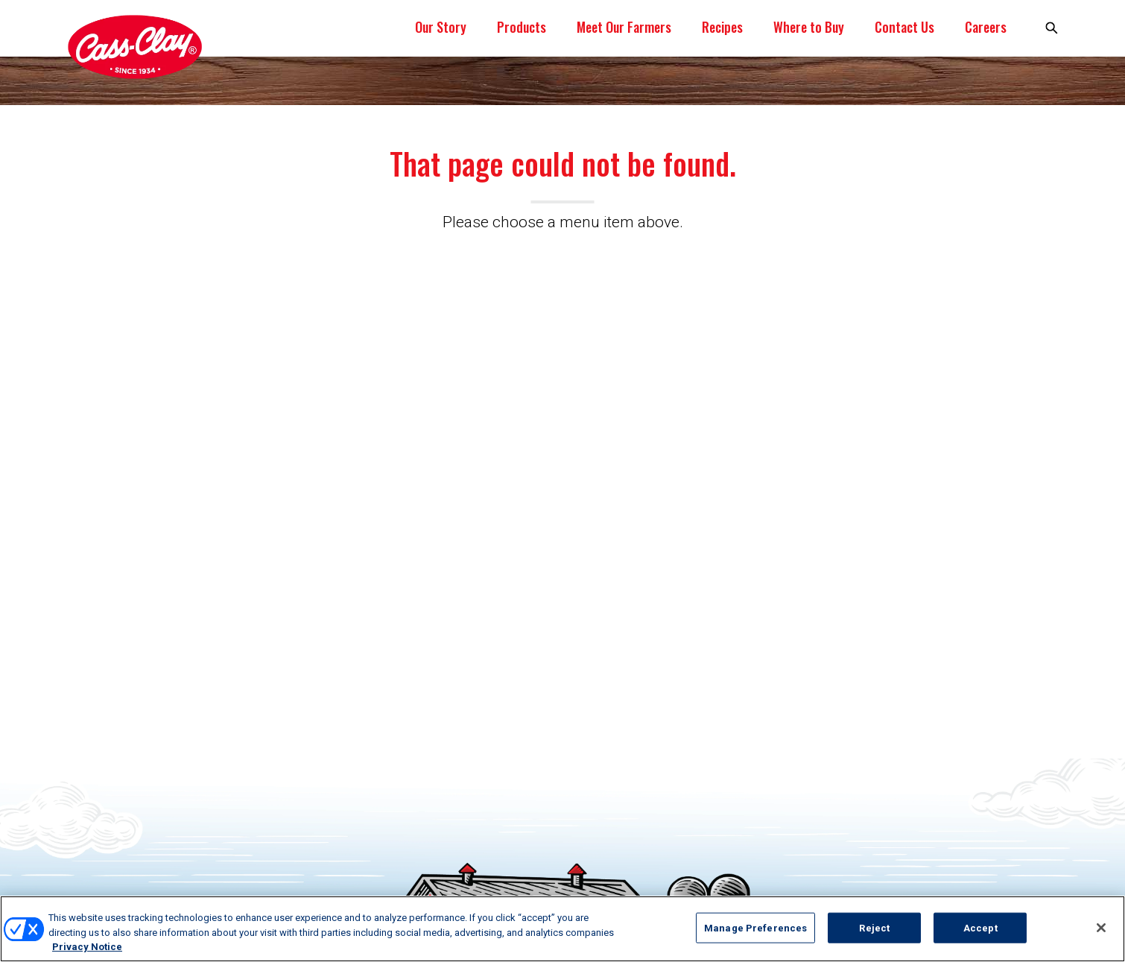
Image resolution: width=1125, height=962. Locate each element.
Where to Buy (808, 27)
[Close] (1101, 927)
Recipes (722, 27)
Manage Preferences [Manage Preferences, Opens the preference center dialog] (755, 927)
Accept (980, 927)
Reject (874, 927)
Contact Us (904, 27)
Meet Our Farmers (624, 27)
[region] (562, 929)
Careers (986, 27)
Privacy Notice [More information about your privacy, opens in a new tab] (87, 946)
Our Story (440, 27)
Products (521, 27)
